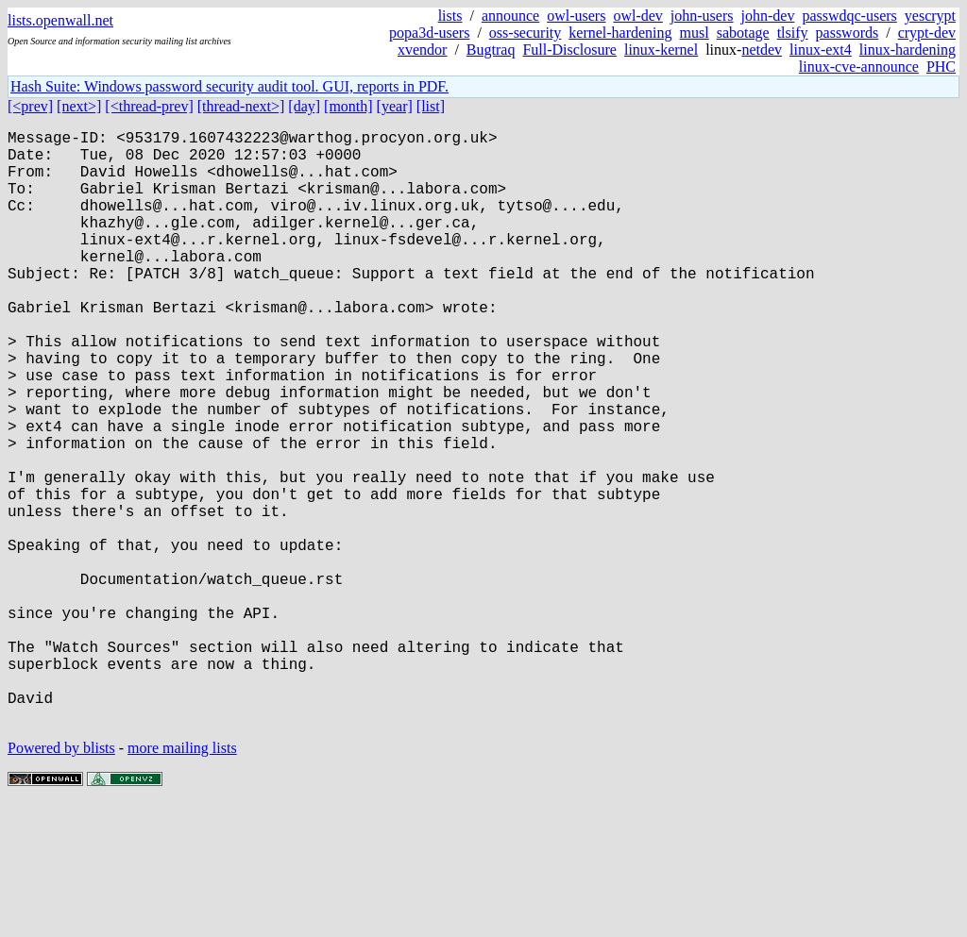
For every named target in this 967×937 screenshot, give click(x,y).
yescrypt (930, 16)
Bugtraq (491, 50)
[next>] (79, 106)
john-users (702, 16)
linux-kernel (661, 50)
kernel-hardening (619, 33)
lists (450, 16)
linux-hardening (907, 50)
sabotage (743, 33)
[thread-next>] (241, 106)
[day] (304, 106)
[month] (348, 106)
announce (510, 16)
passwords (847, 33)
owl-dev (637, 16)
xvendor (422, 50)
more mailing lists (182, 880)
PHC (941, 67)
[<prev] (30, 106)
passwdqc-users (849, 16)
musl (694, 33)
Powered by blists (61, 880)
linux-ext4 (820, 50)
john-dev (768, 16)
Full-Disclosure (569, 50)
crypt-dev (927, 33)
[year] (395, 106)
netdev (761, 50)
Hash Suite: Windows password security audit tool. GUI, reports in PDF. (229, 86)
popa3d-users (429, 33)
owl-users (576, 16)
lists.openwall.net (60, 20)
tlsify (792, 33)
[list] (430, 106)
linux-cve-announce (859, 67)
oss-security (525, 33)
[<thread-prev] (149, 106)
